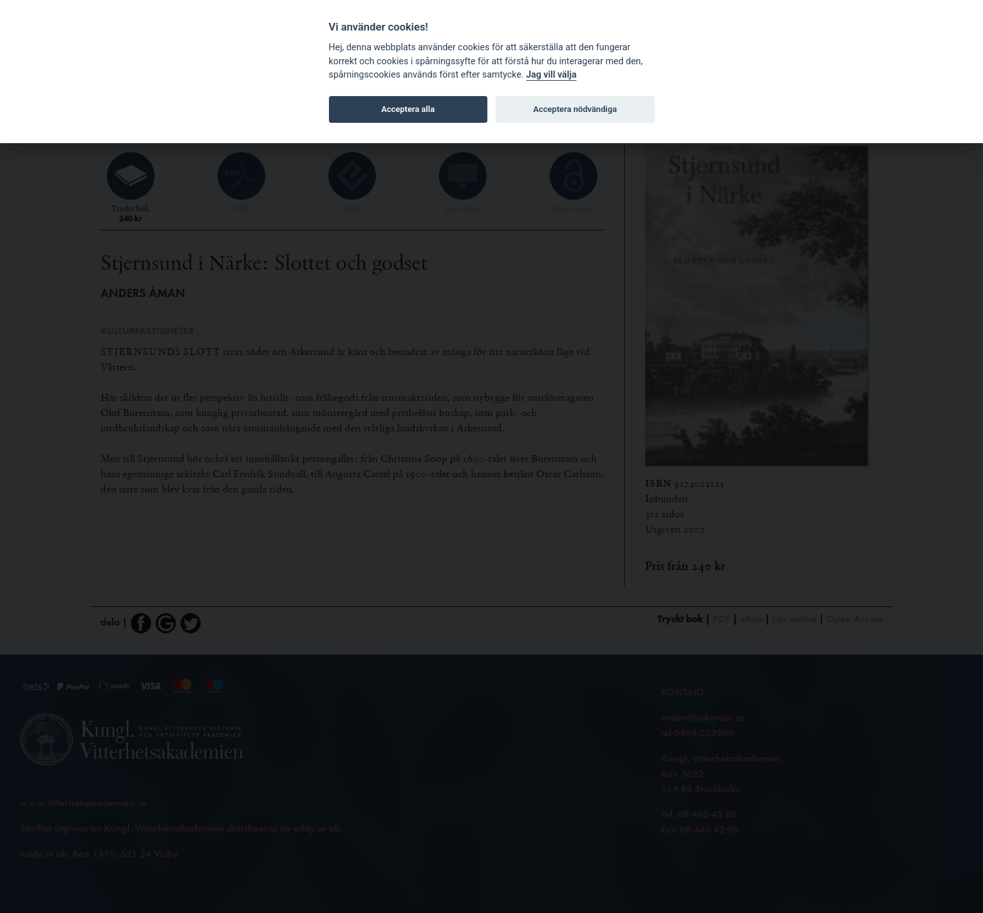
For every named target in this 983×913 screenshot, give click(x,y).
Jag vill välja (551, 74)
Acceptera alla (408, 109)
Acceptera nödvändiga (575, 109)
